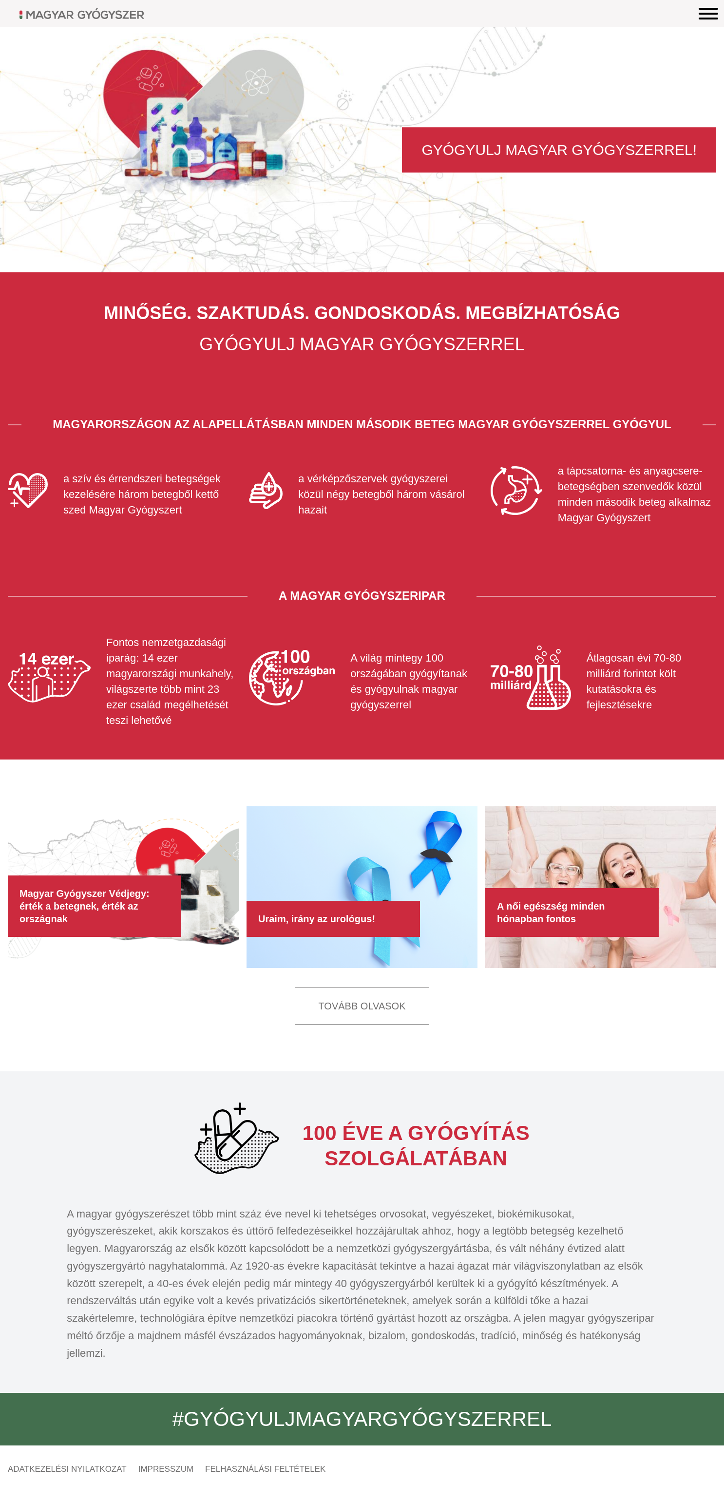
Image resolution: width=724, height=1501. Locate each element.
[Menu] (708, 13)
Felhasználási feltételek (265, 1469)
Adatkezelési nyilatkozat (67, 1469)
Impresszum (165, 1469)
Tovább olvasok (362, 1006)
